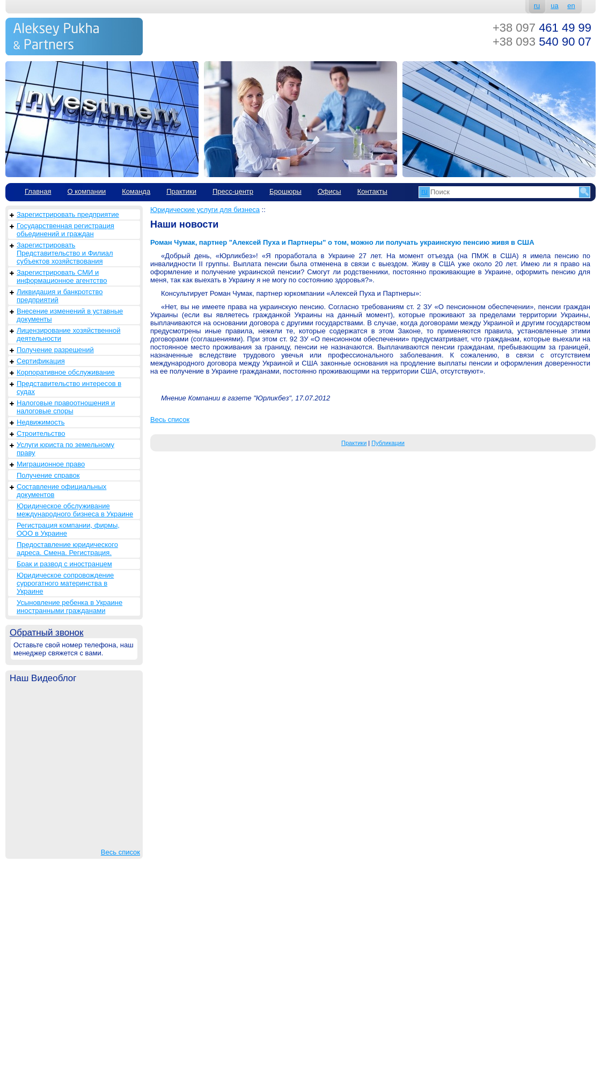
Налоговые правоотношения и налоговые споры (66, 407)
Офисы (329, 191)
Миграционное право (51, 464)
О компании (86, 191)
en (571, 6)
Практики (181, 191)
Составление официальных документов (61, 491)
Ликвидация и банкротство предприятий (59, 296)
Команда (136, 191)
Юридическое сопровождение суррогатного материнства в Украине (65, 583)
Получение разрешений (55, 350)
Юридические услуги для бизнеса (205, 210)
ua (554, 6)
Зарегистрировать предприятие (68, 214)
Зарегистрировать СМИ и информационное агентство (62, 276)
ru (537, 6)
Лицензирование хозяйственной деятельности (68, 334)
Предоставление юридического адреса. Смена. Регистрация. (67, 549)
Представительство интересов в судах (69, 387)
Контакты (372, 191)
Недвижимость (40, 422)
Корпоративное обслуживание (66, 372)
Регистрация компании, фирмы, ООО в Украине (68, 529)
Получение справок (48, 475)
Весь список (120, 852)
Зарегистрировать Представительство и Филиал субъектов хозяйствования (65, 253)
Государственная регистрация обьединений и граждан (65, 230)
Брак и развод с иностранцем (64, 564)
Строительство (41, 433)
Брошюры (285, 191)
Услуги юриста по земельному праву (65, 449)
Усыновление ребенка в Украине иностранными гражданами (69, 606)
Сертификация (41, 361)
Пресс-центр (232, 191)
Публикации (388, 443)
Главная (38, 191)
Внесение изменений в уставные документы (70, 315)
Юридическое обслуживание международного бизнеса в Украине (75, 510)
